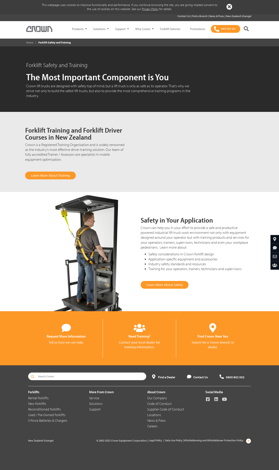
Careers (152, 426)
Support (120, 29)
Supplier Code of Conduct (165, 409)
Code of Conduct (159, 403)
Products (78, 29)
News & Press (217, 16)
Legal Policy (155, 440)
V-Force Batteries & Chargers (47, 420)
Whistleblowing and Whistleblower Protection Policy (213, 440)
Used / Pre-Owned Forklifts (46, 415)
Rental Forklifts (38, 398)
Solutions (99, 29)
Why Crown (142, 29)
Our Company (157, 398)
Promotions (197, 29)
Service (94, 398)
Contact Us (184, 16)
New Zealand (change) (238, 16)
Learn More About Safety (164, 285)
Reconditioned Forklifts (44, 409)
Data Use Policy (173, 440)
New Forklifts (37, 403)
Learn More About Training (50, 175)
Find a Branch (200, 16)
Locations (154, 415)
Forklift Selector (170, 29)
